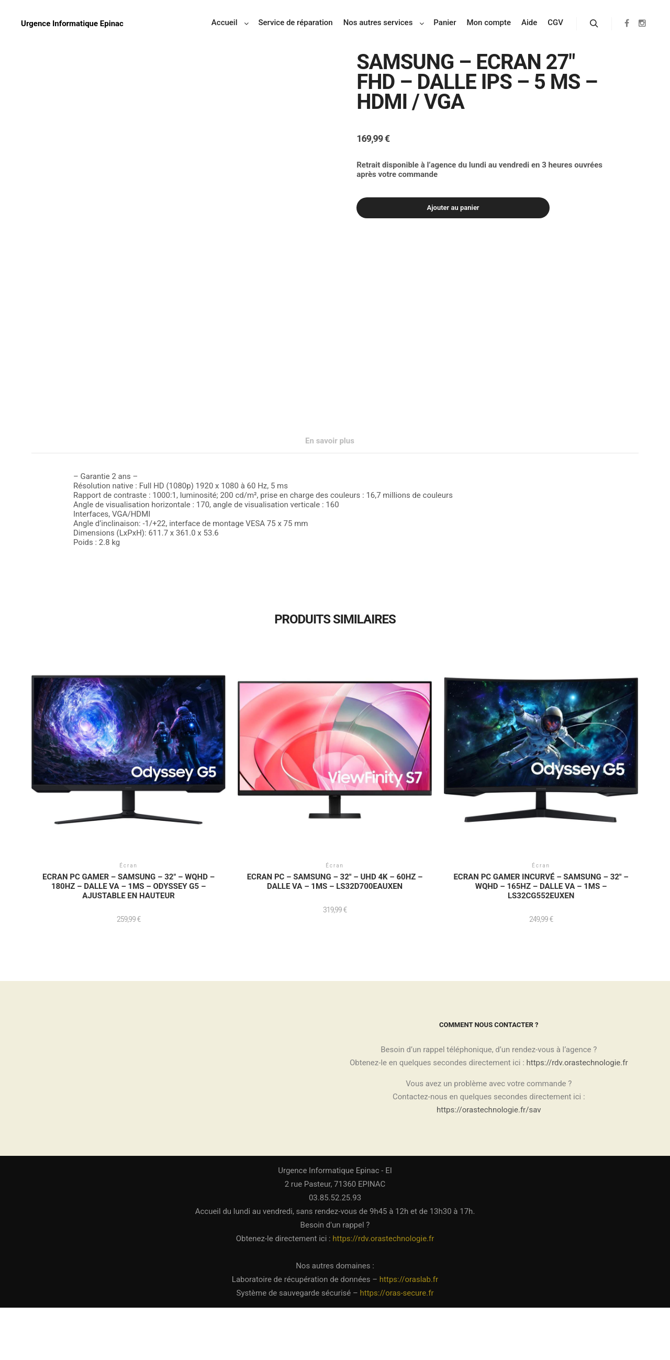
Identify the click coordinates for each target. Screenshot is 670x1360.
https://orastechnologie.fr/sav (489, 1162)
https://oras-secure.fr (397, 1345)
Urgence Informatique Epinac (72, 23)
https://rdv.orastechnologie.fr (577, 1115)
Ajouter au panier (453, 207)
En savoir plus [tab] (329, 493)
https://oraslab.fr (408, 1331)
